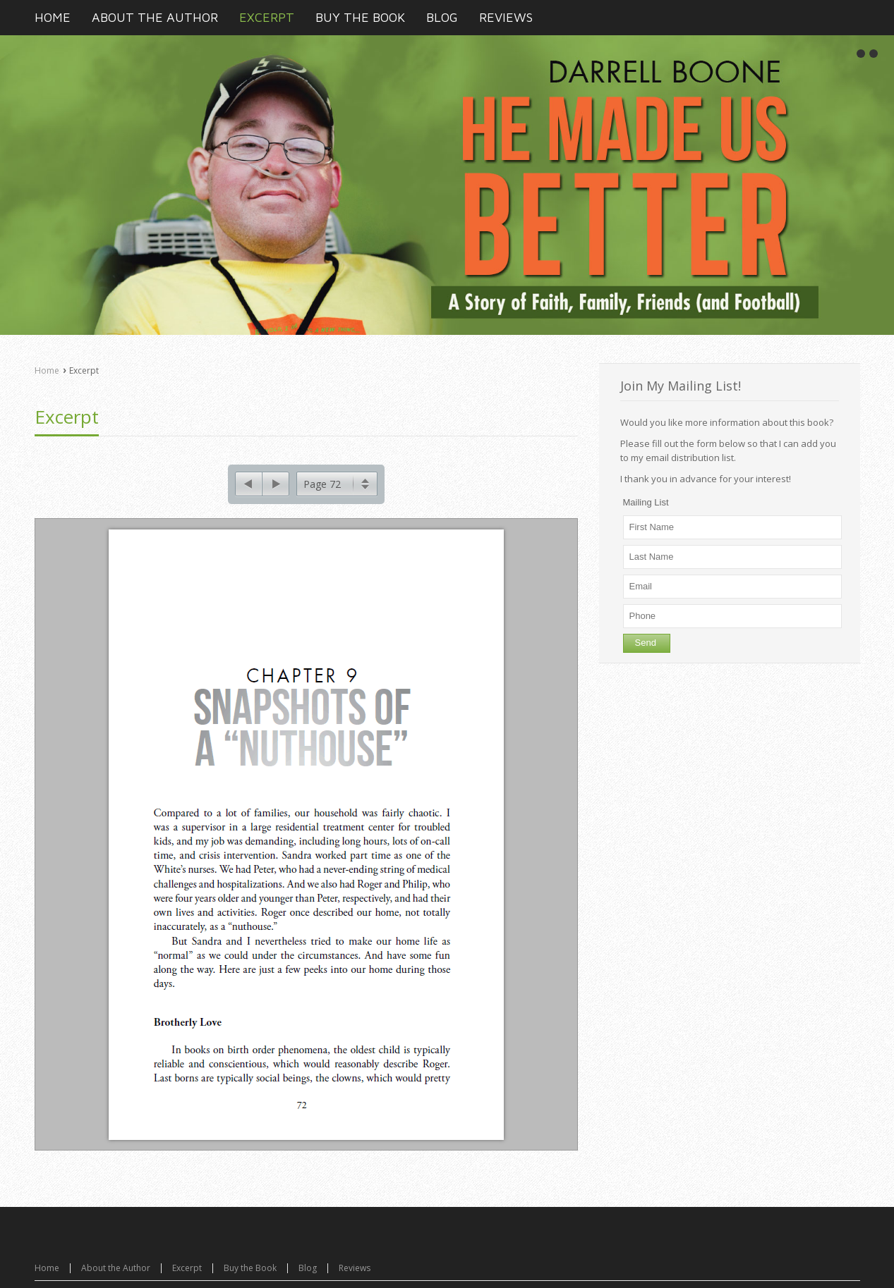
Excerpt (67, 416)
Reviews (354, 1263)
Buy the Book (250, 1263)
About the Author (115, 1263)
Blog (307, 1263)
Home (47, 370)
